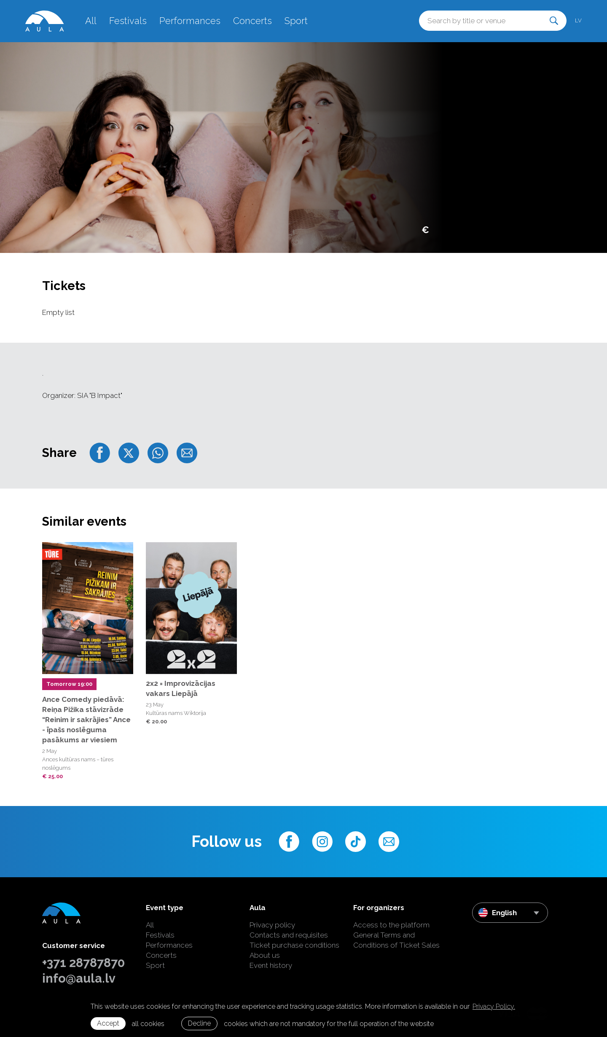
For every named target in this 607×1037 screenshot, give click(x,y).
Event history (271, 965)
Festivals (128, 20)
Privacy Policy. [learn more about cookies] (494, 1006)
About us (265, 955)
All (91, 20)
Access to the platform (391, 925)
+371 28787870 (83, 963)
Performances (189, 20)
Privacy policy (272, 925)
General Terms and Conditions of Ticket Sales (396, 940)
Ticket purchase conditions (294, 945)
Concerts (252, 20)
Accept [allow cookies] (108, 1023)
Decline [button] (199, 1023)
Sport (296, 20)
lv (578, 20)
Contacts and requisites (289, 935)
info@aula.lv (78, 978)
